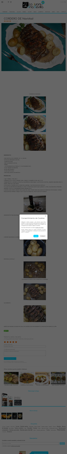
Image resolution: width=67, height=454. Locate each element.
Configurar (42, 236)
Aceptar (36, 236)
